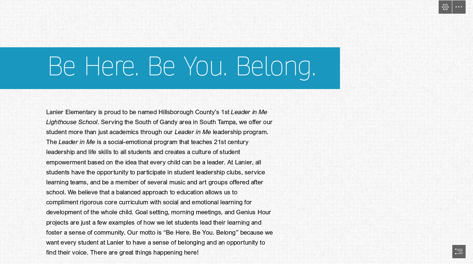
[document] (236, 133)
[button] (445, 7)
